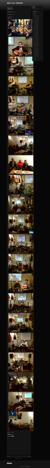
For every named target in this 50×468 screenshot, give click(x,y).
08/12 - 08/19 (36, 28)
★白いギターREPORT (15, 3)
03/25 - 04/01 (36, 45)
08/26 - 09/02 (36, 27)
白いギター (35, 7)
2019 (34, 13)
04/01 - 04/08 (36, 44)
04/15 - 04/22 (36, 42)
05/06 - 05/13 (36, 39)
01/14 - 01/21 (36, 56)
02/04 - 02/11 (36, 54)
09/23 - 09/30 (36, 24)
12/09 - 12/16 (36, 16)
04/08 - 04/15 (36, 43)
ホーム (19, 456)
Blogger (29, 466)
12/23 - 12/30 (36, 15)
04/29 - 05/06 (36, 40)
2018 (34, 14)
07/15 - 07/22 (36, 31)
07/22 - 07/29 (36, 30)
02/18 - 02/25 (36, 52)
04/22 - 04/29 (36, 41)
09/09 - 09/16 (36, 25)
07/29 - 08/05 (36, 29)
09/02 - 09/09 (36, 26)
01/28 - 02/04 (36, 55)
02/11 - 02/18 (36, 53)
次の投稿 (9, 456)
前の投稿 (29, 456)
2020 (34, 12)
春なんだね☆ (36, 46)
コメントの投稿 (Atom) (19, 458)
